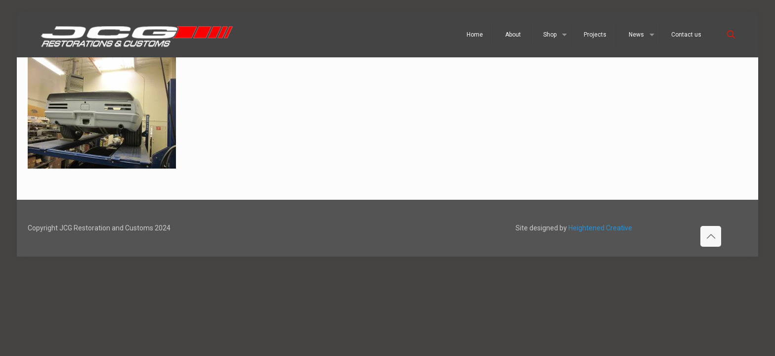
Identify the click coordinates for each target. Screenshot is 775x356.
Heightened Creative (600, 228)
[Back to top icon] (710, 236)
